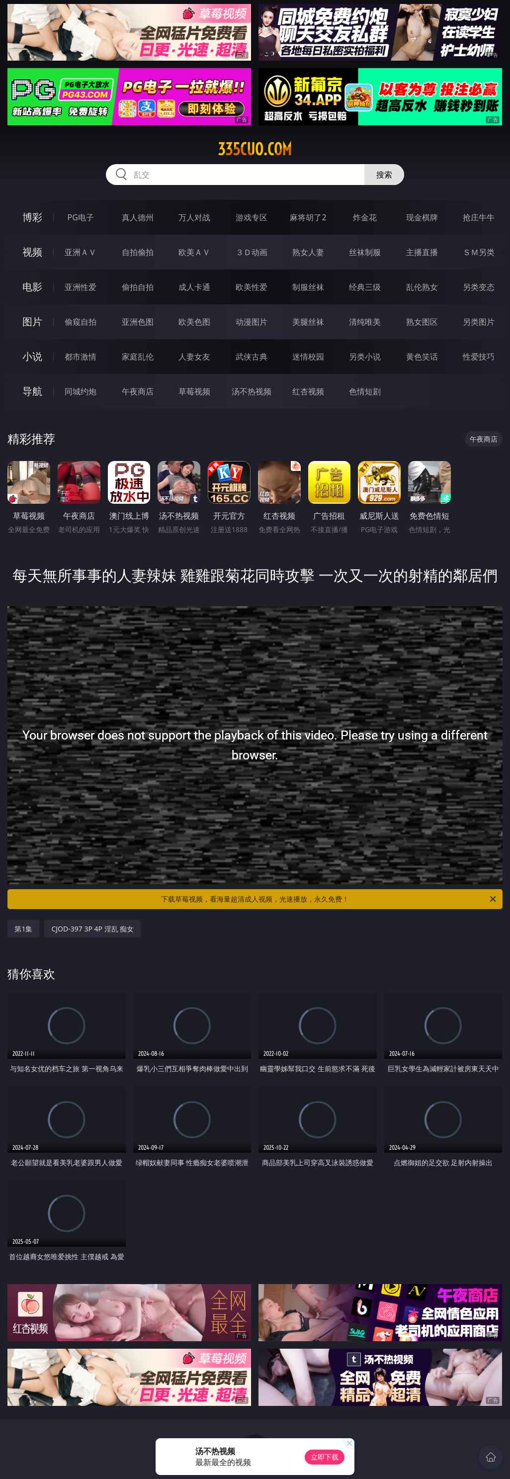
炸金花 (365, 217)
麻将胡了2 (308, 217)
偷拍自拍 (138, 286)
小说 (32, 356)
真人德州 (138, 217)
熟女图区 (422, 321)
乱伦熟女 (422, 286)
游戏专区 (251, 217)
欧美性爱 (251, 286)
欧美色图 (194, 321)
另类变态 (479, 286)
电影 (32, 286)
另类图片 (479, 321)
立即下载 (325, 1457)
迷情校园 (308, 356)
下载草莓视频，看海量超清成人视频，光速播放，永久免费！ (329, 899)
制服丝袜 (308, 286)
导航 (32, 391)
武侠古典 (251, 356)
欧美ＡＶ (194, 252)
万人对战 (194, 217)
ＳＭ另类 (479, 252)
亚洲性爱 (80, 286)
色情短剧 (365, 391)
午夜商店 (138, 391)
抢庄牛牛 (479, 217)
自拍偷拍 (138, 252)
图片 (32, 321)
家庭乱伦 (138, 356)
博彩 (32, 217)
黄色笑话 (422, 356)
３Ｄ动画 (251, 252)
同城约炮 (80, 391)
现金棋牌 (422, 217)
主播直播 (422, 252)
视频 (32, 252)
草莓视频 (194, 391)
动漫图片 (251, 321)
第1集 (23, 928)
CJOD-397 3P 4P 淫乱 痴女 (92, 928)
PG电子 (81, 217)
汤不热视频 (251, 391)
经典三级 (365, 286)
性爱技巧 (479, 356)
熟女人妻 (308, 252)
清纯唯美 (365, 321)
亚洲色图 (138, 321)
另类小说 (365, 356)
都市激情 (80, 356)
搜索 (384, 174)
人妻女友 (194, 356)
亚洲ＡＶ (80, 252)
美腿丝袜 (308, 321)
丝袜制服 (365, 252)
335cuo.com (255, 149)
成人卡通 (194, 286)
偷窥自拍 (80, 321)
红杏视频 (308, 391)
